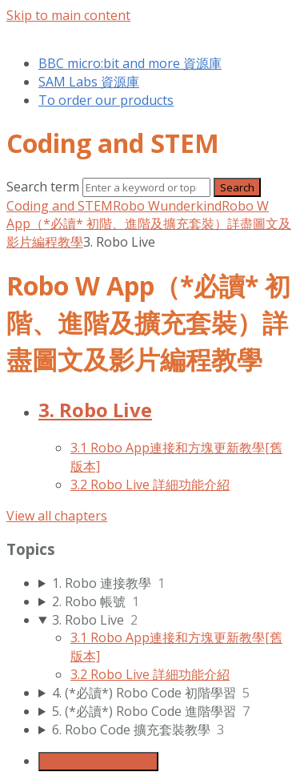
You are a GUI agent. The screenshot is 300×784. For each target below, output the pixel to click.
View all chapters (56, 516)
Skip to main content (68, 15)
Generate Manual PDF (98, 761)
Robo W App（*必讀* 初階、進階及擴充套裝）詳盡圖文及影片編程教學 (148, 224)
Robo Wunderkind (167, 206)
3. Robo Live (95, 409)
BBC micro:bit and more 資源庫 (130, 63)
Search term (42, 186)
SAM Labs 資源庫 (88, 81)
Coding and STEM (59, 206)
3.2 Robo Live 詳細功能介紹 (150, 484)
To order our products (106, 100)
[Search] (146, 187)
